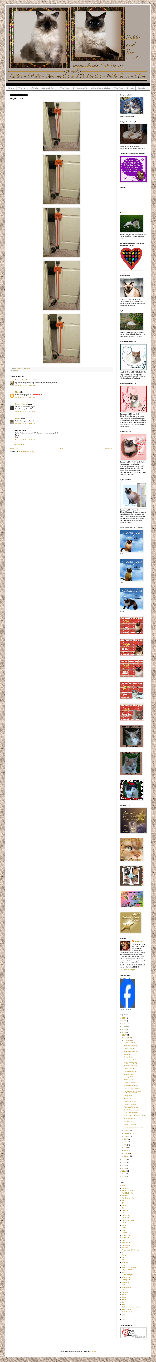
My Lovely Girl (128, 1121)
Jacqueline (138, 941)
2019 (124, 1029)
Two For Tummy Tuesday (132, 1088)
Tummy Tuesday (129, 1048)
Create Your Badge (125, 1009)
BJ (123, 1203)
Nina (16, 392)
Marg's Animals (127, 1270)
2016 (124, 1160)
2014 (124, 1165)
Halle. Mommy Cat (128, 1242)
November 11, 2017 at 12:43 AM (25, 385)
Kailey (124, 1255)
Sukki (123, 1304)
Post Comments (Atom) (26, 452)
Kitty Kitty (125, 1262)
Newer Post (14, 448)
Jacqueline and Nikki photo (130, 1250)
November (127, 1040)
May (125, 1145)
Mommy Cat (126, 1277)
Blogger (93, 1351)
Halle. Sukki (126, 1245)
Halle (123, 1240)
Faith (123, 1230)
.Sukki (124, 1185)
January (127, 1156)
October (127, 1130)
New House (125, 1282)
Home (11, 88)
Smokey (124, 1297)
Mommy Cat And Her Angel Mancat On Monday (132, 1092)
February (127, 1153)
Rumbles (125, 1292)
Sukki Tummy (126, 1309)
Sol (123, 1302)
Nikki (123, 1285)
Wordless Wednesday (131, 1046)
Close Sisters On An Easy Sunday (135, 1116)
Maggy (124, 1265)
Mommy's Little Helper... (131, 1077)
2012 (124, 1171)
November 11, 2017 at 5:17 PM (25, 440)
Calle (16, 370)
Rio (123, 1290)
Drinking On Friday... (130, 1101)
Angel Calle (125, 1188)
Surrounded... (128, 1057)
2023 (124, 1018)
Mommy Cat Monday (130, 1071)
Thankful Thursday (130, 1043)
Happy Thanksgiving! (130, 1063)
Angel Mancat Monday (131, 1051)
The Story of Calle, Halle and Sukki (37, 88)
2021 (124, 1024)
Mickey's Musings (21, 404)
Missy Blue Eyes (127, 1275)
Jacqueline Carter (125, 978)
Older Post (108, 448)
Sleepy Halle (128, 1096)
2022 (124, 1021)
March (126, 1150)
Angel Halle (125, 1195)
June (126, 1142)
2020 (124, 1026)
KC (123, 1260)
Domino (124, 1225)
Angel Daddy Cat (127, 1193)
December (127, 1037)
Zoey (123, 1319)
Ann (123, 1200)
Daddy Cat (125, 1215)
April (125, 1147)
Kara (123, 1257)
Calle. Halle (125, 1210)
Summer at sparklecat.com (24, 380)
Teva (123, 1314)
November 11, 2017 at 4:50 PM (25, 424)
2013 (124, 1168)
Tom (123, 1317)
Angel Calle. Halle (127, 1190)
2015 (124, 1162)
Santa (124, 1294)
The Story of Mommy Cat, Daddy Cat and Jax (85, 88)
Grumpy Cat (126, 1235)
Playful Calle (128, 1098)
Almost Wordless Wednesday (133, 1127)
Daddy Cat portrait (128, 1220)
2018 (124, 1032)
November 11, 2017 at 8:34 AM (25, 397)
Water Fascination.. (130, 1080)
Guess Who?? (126, 1237)
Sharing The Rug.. (130, 1118)
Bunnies (124, 1205)
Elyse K (17, 418)
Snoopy (124, 1299)
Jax (123, 1252)
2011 (124, 1174)
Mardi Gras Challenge (129, 1267)
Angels (141, 88)
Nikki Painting (126, 1287)
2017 (124, 1035)
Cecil (123, 1213)
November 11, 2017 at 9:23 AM (25, 411)
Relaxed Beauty (129, 1074)
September (128, 1133)
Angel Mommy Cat (128, 1198)
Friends (124, 1233)
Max (123, 1272)
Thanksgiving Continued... (132, 1060)
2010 (124, 1177)
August (126, 1136)
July (125, 1139)
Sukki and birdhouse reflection (131, 1307)
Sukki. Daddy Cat (127, 1312)
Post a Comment (18, 444)
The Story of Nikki (124, 88)
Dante (124, 1223)
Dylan (124, 1228)
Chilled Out (127, 1054)
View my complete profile (128, 970)
